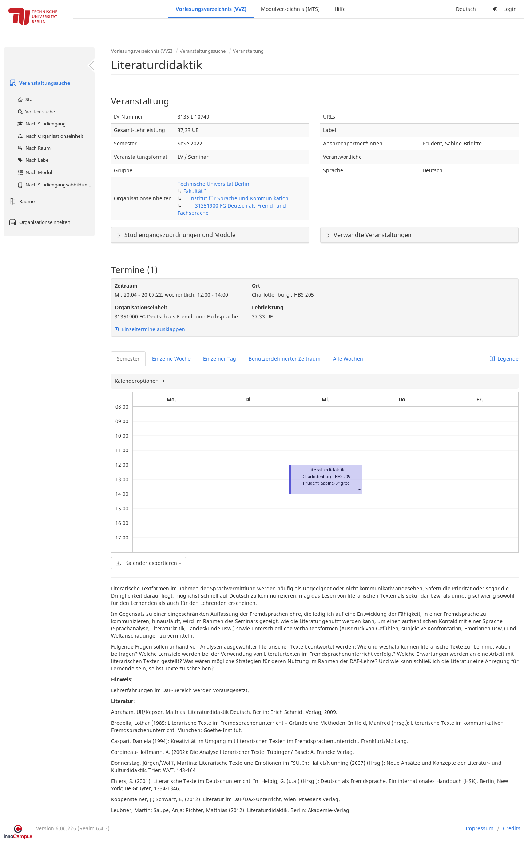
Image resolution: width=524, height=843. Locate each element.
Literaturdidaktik (326, 470)
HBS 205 (342, 476)
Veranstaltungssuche (38, 83)
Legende (504, 358)
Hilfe (340, 8)
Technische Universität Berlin (213, 183)
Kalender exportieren (149, 562)
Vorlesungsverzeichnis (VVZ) (211, 8)
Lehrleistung (267, 307)
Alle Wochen (348, 358)
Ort (256, 285)
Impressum (479, 828)
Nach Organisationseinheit (49, 136)
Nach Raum (33, 148)
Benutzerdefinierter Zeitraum (285, 358)
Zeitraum (126, 285)
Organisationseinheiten (38, 222)
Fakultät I (194, 191)
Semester (128, 358)
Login (504, 8)
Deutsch (466, 8)
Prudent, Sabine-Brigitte (326, 483)
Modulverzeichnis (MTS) (290, 8)
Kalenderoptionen (137, 380)
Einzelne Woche (171, 358)
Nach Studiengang (41, 123)
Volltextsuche (35, 111)
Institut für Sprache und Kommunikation (239, 198)
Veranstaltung (248, 51)
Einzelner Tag (219, 358)
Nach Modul (34, 172)
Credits (511, 828)
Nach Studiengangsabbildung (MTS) (55, 184)
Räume (21, 201)
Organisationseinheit (141, 307)
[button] (359, 489)
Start (26, 99)
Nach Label (32, 160)
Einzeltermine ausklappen (150, 329)
